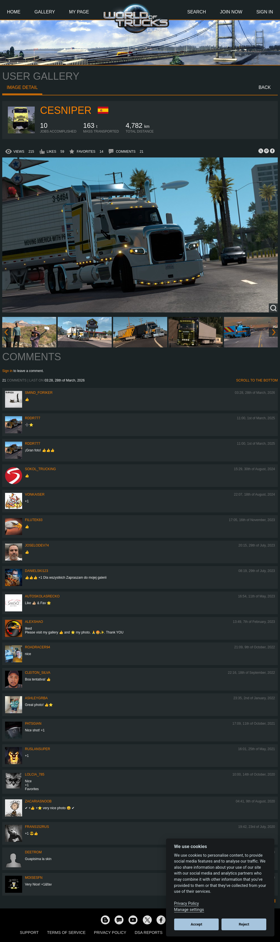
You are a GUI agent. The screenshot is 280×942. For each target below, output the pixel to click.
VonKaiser (35, 494)
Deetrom (33, 852)
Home (13, 12)
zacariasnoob (38, 801)
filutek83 (34, 520)
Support (29, 932)
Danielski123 (36, 571)
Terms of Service (66, 932)
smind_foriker (39, 393)
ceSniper (66, 110)
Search (196, 12)
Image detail (22, 87)
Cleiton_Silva (37, 673)
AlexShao (34, 622)
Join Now (231, 12)
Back (264, 87)
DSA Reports (148, 932)
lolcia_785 (34, 774)
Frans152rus (37, 827)
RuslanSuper (37, 749)
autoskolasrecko (42, 596)
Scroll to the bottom (257, 380)
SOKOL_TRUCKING (40, 469)
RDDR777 (32, 418)
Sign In (264, 12)
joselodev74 (37, 545)
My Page (79, 12)
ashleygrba (36, 698)
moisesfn (34, 878)
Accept (196, 924)
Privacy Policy (110, 932)
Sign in (7, 371)
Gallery (44, 12)
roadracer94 (37, 647)
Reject (244, 924)
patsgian (33, 724)
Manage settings (189, 909)
